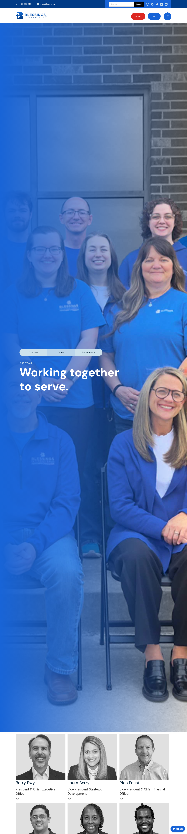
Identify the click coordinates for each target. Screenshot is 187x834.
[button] (167, 16)
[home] (31, 15)
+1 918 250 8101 (25, 4)
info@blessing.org (47, 4)
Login (138, 16)
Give (154, 16)
